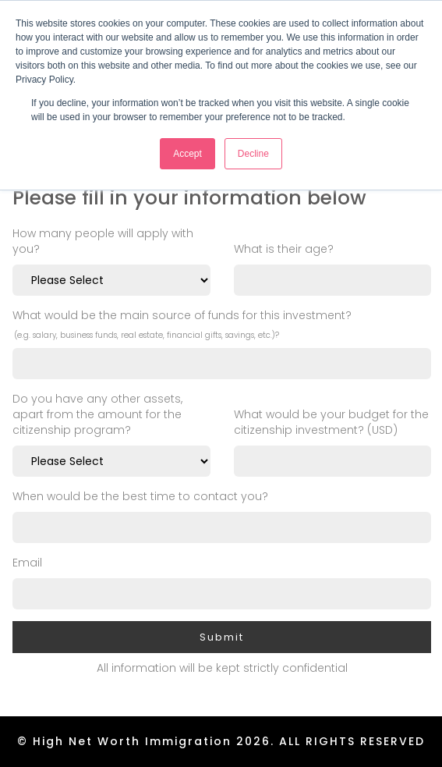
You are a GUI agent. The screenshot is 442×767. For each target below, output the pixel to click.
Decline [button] (253, 153)
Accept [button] (187, 153)
